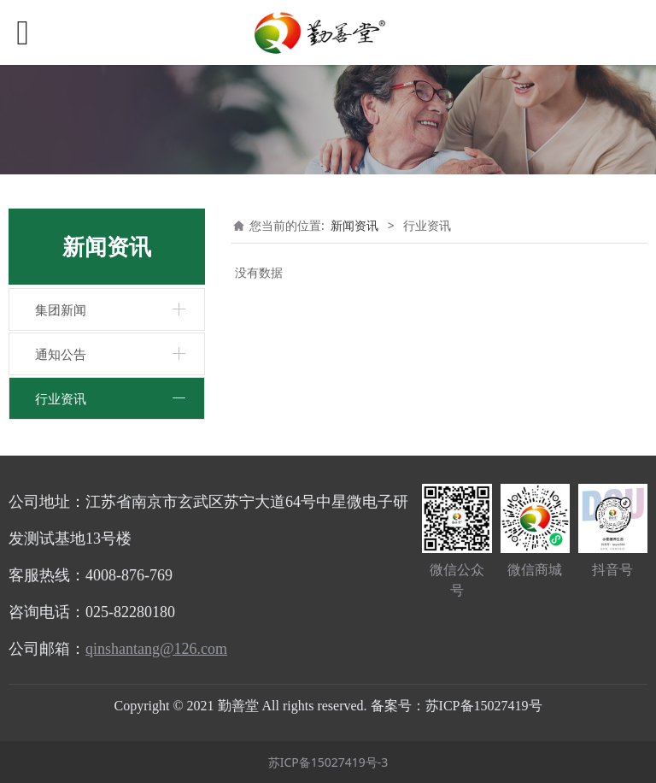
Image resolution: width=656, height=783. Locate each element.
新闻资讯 (354, 225)
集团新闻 (60, 309)
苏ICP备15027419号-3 (328, 762)
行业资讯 (60, 398)
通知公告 (60, 353)
